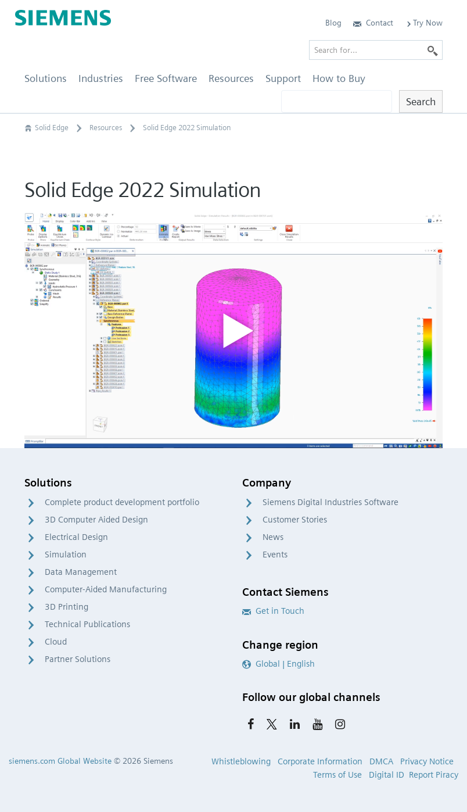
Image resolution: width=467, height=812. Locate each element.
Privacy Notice (427, 761)
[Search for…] (376, 50)
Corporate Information (320, 761)
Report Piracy (433, 775)
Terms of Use (337, 775)
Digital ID (386, 775)
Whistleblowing (241, 761)
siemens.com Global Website (60, 761)
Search (421, 101)
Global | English (278, 664)
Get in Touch (273, 611)
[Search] (432, 50)
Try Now (424, 22)
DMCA (381, 761)
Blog (333, 22)
